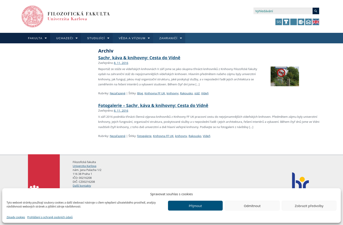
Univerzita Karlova (84, 166)
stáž (197, 93)
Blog (140, 93)
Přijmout (195, 206)
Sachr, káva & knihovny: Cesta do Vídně (139, 58)
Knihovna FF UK (154, 93)
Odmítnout (252, 206)
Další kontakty (82, 186)
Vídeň (204, 93)
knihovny (172, 93)
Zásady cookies (16, 217)
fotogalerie (144, 136)
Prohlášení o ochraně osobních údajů (50, 217)
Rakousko (186, 93)
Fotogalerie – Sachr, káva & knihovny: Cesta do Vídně (153, 105)
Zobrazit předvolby (309, 206)
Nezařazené (118, 93)
